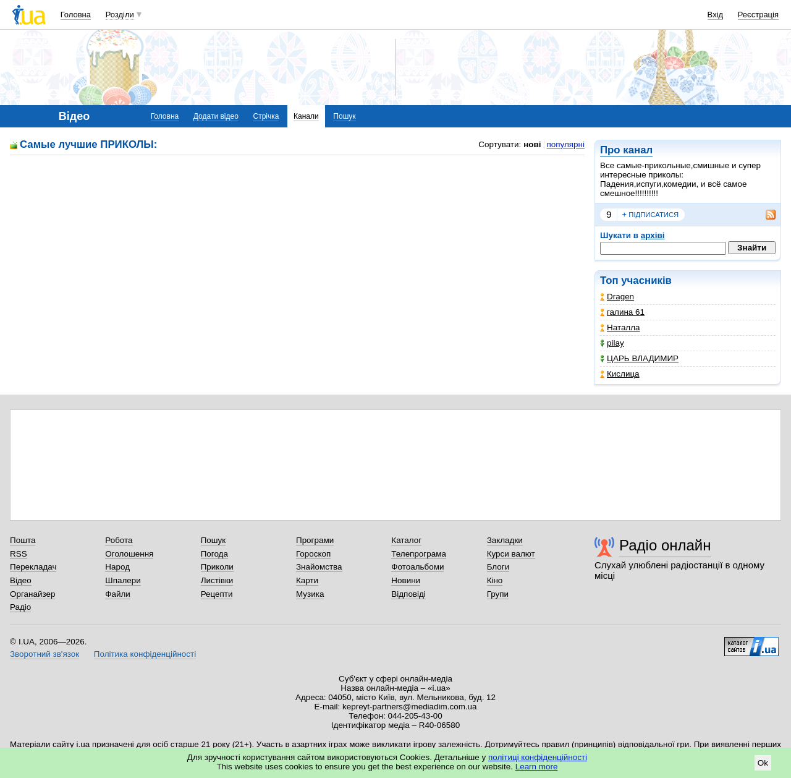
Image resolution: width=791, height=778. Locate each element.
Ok (763, 762)
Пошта (22, 540)
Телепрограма (418, 553)
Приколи (217, 566)
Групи (498, 594)
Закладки (505, 540)
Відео (21, 580)
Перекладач (33, 566)
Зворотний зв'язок (44, 654)
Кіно (495, 580)
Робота (118, 540)
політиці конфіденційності (537, 757)
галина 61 (622, 312)
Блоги (498, 566)
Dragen (617, 296)
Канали (306, 116)
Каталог (406, 540)
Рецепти (217, 594)
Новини (405, 580)
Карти (307, 580)
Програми (315, 540)
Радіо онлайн (665, 545)
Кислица (620, 373)
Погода (214, 553)
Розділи (120, 14)
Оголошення (129, 553)
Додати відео (216, 116)
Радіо (20, 607)
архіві (653, 235)
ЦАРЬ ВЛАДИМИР (639, 358)
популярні (566, 144)
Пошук (344, 116)
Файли (117, 594)
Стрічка (266, 116)
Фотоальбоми (417, 566)
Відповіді (408, 594)
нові (532, 144)
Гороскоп (313, 553)
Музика (310, 594)
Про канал (626, 150)
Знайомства (319, 566)
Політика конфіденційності (145, 654)
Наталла (620, 327)
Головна (76, 14)
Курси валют (511, 553)
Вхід (716, 14)
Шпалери (122, 580)
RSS (18, 553)
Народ (117, 566)
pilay (612, 343)
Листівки (217, 580)
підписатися (650, 214)
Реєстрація (758, 14)
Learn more (536, 766)
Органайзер (32, 594)
